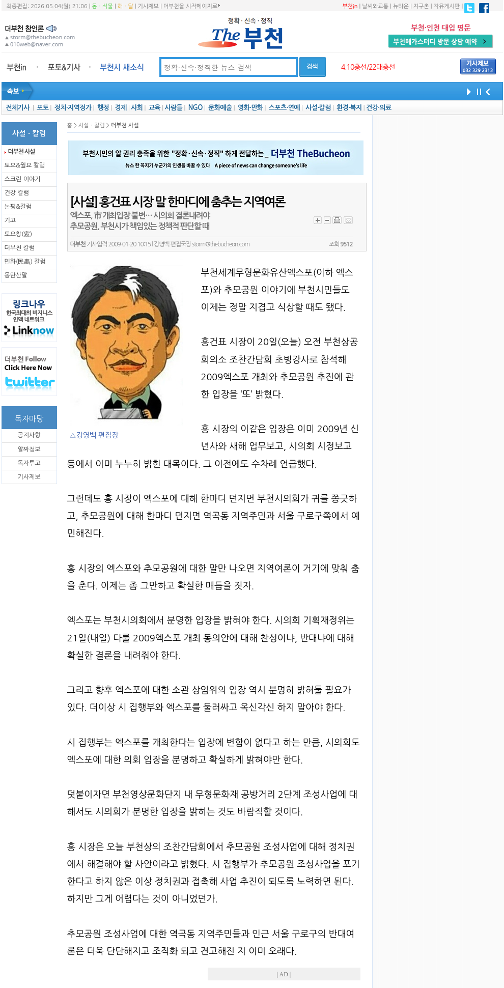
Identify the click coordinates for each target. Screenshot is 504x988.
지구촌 (421, 6)
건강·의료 (378, 107)
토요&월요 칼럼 (25, 165)
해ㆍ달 (125, 6)
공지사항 (28, 435)
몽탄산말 (16, 275)
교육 (154, 107)
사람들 (173, 107)
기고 (10, 220)
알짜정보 (28, 449)
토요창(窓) (19, 234)
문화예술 (220, 107)
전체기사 (17, 107)
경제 (121, 107)
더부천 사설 (21, 152)
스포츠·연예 (284, 107)
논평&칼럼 (18, 207)
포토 (42, 107)
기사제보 (148, 6)
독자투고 (28, 463)
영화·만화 (250, 107)
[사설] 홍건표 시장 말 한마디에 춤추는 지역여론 (177, 202)
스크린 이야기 (23, 179)
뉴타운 (401, 6)
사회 (137, 107)
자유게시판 (447, 6)
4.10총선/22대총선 (368, 67)
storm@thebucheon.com (220, 244)
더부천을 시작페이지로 (191, 6)
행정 (103, 107)
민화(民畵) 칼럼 (25, 262)
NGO (195, 107)
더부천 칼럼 (20, 248)
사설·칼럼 (317, 107)
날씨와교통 (375, 6)
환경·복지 (349, 107)
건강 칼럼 (17, 193)
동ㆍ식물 (102, 6)
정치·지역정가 (73, 107)
